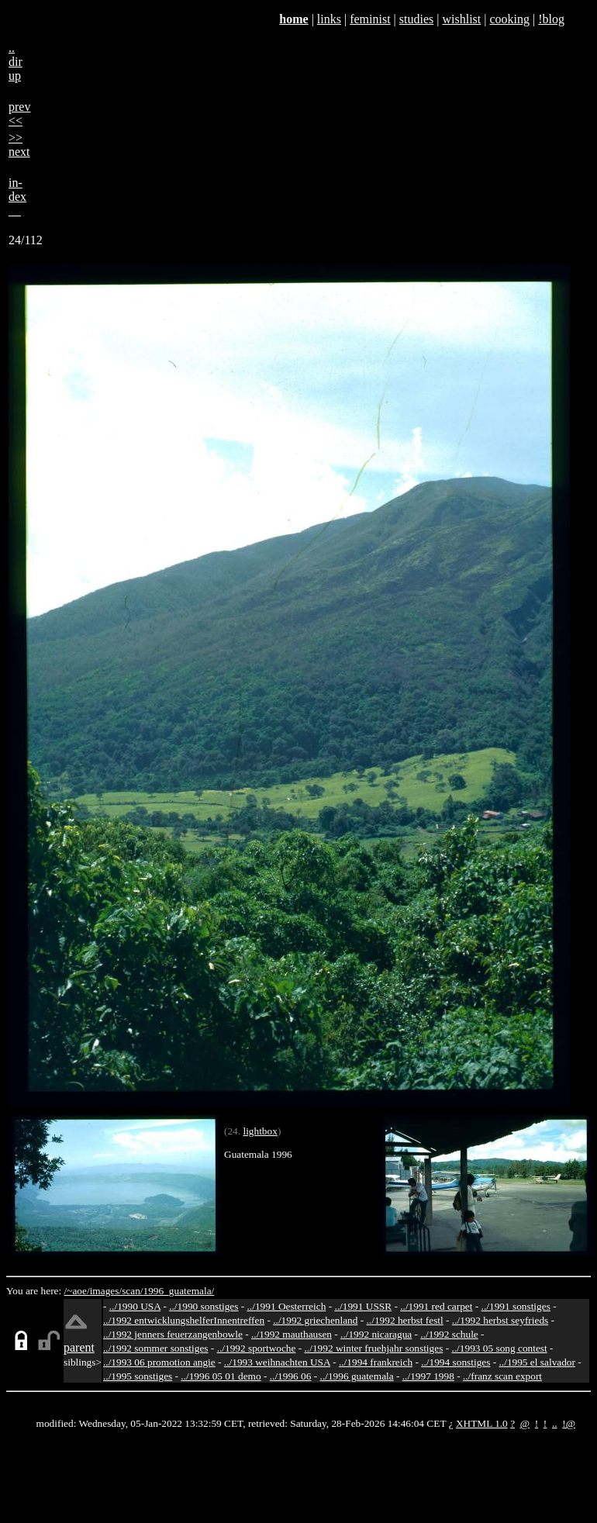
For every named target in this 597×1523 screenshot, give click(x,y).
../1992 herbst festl (405, 1320)
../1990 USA (134, 1306)
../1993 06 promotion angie (159, 1362)
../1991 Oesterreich (286, 1306)
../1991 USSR (363, 1306)
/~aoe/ (77, 1291)
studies (416, 19)
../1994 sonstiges (455, 1362)
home (293, 19)
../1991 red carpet (436, 1306)
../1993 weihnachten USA (277, 1362)
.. (554, 1423)
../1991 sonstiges (515, 1306)
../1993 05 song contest (499, 1348)
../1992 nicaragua (376, 1334)
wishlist (461, 19)
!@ (568, 1423)
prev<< (19, 113)
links (329, 19)
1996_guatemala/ (179, 1291)
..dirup (15, 61)
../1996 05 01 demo (221, 1376)
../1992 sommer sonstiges (156, 1348)
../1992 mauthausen (291, 1334)
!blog (551, 19)
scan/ (132, 1291)
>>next (19, 144)
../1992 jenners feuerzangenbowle (173, 1334)
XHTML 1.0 (482, 1423)
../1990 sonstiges (203, 1306)
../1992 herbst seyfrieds (500, 1320)
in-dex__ (17, 196)
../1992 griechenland (315, 1320)
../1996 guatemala (357, 1376)
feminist (370, 19)
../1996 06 (291, 1376)
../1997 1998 (428, 1376)
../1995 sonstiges (137, 1376)
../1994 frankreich (375, 1362)
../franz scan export (502, 1376)
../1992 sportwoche (256, 1348)
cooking (509, 19)
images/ (106, 1291)
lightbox (260, 1131)
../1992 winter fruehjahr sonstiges (374, 1348)
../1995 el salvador (537, 1362)
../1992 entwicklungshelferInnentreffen (183, 1320)
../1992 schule (449, 1334)
